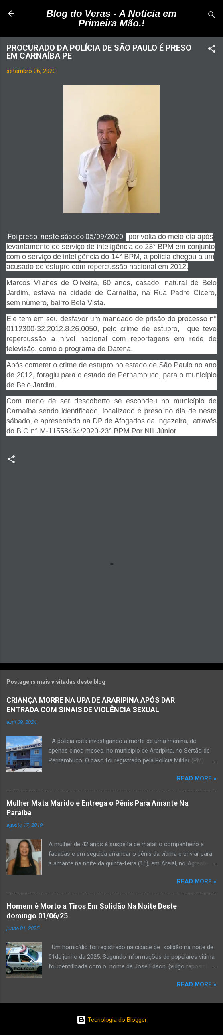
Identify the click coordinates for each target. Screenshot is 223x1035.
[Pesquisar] (212, 16)
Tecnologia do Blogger (112, 1019)
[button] (212, 50)
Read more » (197, 778)
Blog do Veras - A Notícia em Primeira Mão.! (111, 18)
